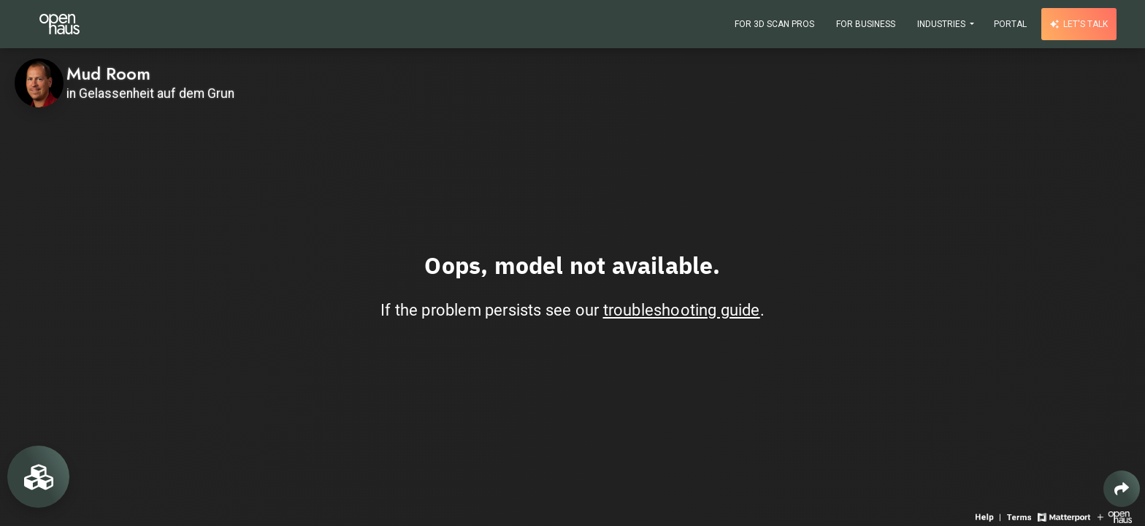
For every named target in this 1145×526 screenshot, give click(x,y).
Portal (1010, 24)
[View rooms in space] (38, 477)
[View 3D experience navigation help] (989, 516)
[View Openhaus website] (1115, 516)
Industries (942, 24)
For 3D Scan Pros (774, 24)
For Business (865, 24)
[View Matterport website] (1064, 516)
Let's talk (1079, 24)
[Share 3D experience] (1121, 488)
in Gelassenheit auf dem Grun (150, 93)
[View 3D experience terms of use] (1020, 516)
